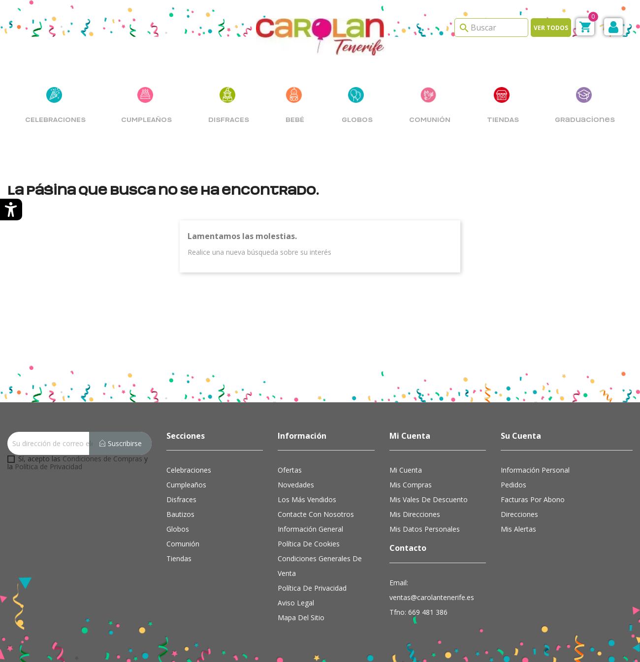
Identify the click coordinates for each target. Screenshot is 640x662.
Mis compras (410, 484)
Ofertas (290, 470)
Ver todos (551, 28)
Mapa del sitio (301, 617)
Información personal (535, 470)
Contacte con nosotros (316, 514)
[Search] (491, 27)
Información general (310, 529)
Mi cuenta (405, 470)
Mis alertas (518, 529)
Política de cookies (309, 543)
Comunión (182, 543)
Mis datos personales (424, 529)
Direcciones (519, 514)
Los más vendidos (307, 499)
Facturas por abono (533, 499)
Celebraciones (188, 470)
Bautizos (180, 514)
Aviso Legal (296, 602)
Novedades (296, 484)
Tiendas (179, 558)
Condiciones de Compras (102, 458)
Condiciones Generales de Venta (320, 566)
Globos (177, 529)
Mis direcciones (414, 514)
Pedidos (513, 484)
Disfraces (181, 499)
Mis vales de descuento (428, 499)
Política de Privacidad (48, 466)
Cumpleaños (186, 484)
